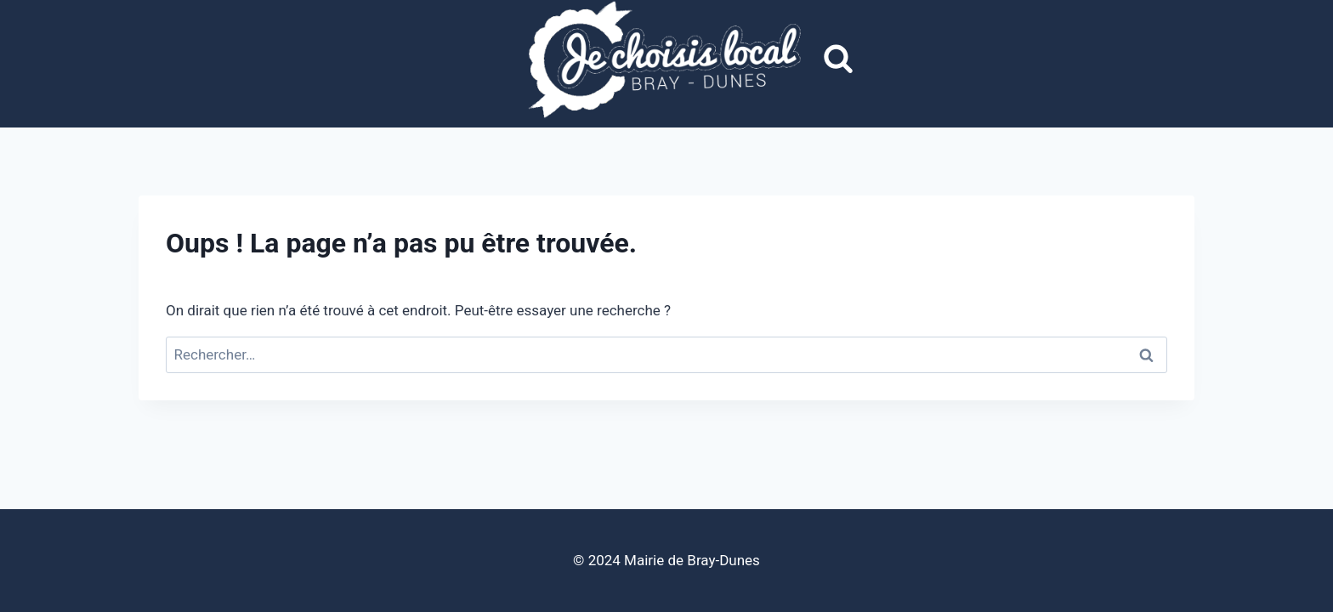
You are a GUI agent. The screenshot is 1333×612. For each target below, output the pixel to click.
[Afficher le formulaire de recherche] (838, 59)
